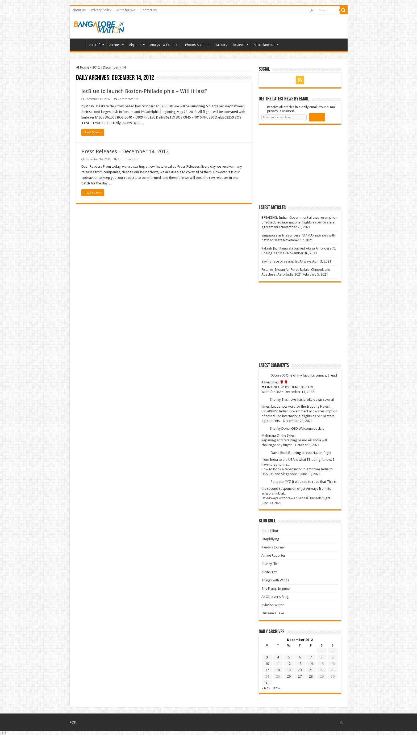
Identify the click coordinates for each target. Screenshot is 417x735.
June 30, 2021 (310, 474)
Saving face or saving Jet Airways (286, 261)
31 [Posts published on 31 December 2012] (267, 683)
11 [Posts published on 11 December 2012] (278, 664)
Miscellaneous (264, 45)
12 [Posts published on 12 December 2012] (289, 664)
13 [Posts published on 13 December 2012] (300, 664)
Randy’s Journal (273, 547)
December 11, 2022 (299, 392)
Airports (135, 45)
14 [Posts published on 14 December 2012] (311, 664)
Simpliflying (270, 539)
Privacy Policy (101, 10)
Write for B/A (125, 10)
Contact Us (148, 10)
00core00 (278, 375)
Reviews (239, 45)
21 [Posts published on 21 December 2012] (311, 670)
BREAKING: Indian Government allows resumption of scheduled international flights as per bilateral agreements (299, 222)
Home (79, 44)
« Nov (265, 688)
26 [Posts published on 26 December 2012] (289, 676)
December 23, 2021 (297, 421)
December (111, 67)
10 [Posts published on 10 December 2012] (267, 664)
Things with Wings (275, 580)
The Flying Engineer (276, 588)
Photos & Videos (197, 45)
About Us (79, 10)
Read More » (93, 132)
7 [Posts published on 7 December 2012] (311, 657)
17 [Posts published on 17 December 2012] (267, 670)
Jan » (276, 688)
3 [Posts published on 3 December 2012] (267, 657)
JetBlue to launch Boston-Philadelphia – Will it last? (144, 91)
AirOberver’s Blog (275, 597)
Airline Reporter (273, 555)
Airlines (114, 45)
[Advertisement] (299, 164)
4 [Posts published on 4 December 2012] (278, 657)
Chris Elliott (269, 531)
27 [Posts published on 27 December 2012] (300, 676)
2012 (96, 67)
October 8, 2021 (307, 445)
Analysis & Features (164, 45)
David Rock (279, 453)
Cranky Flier (270, 564)
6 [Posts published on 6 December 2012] (300, 657)
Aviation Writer (272, 605)
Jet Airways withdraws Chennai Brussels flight (295, 498)
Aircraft (95, 45)
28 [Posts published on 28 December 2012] (311, 676)
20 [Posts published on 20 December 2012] (300, 670)
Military (221, 45)
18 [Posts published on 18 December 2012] (278, 670)
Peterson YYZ (281, 482)
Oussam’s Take (272, 613)
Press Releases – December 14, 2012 (125, 151)
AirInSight (269, 572)
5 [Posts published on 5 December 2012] (289, 657)
